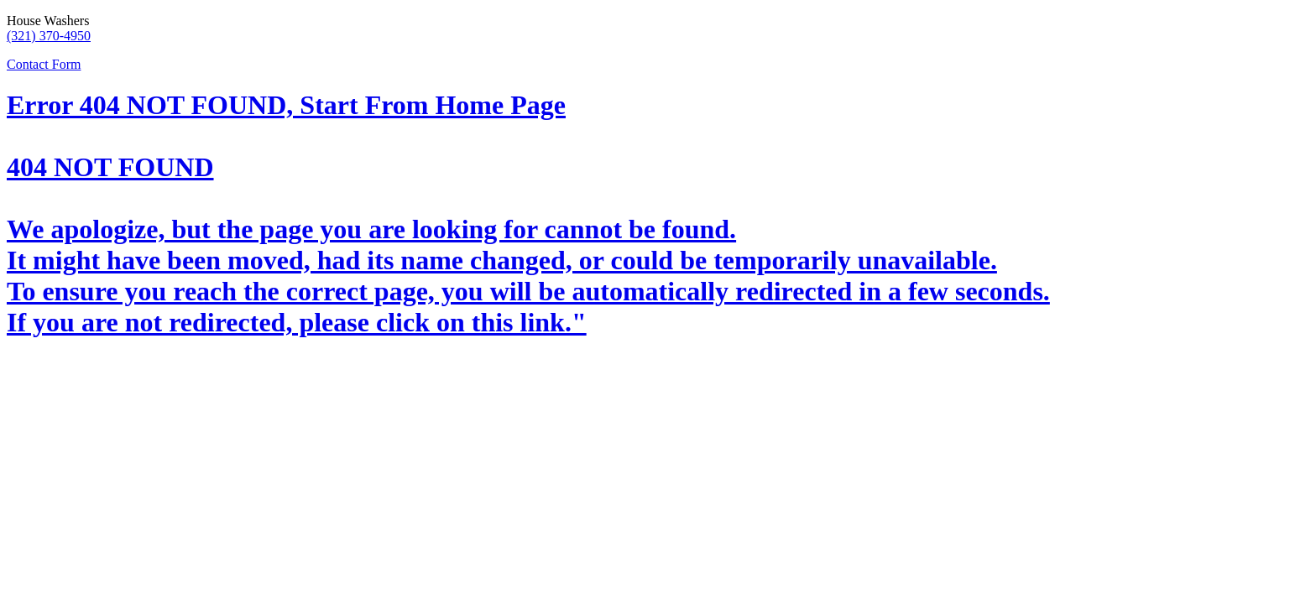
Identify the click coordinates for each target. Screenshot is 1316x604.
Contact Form (44, 64)
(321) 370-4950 (49, 36)
